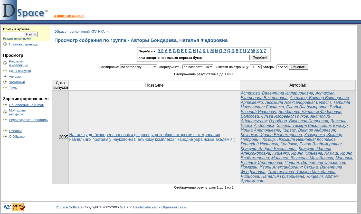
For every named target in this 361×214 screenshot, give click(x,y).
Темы (13, 88)
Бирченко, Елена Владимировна (297, 107)
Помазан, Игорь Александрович (271, 167)
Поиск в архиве (16, 29)
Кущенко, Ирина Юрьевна (297, 153)
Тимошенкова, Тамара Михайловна (301, 172)
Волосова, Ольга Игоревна (267, 116)
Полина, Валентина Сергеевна (314, 162)
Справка (15, 131)
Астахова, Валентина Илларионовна (277, 93)
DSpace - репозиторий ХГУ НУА (79, 31)
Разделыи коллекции (18, 63)
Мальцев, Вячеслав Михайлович (302, 158)
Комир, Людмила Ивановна (289, 139)
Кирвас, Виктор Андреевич (308, 130)
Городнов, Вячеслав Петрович (298, 121)
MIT (123, 207)
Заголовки (17, 82)
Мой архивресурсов (17, 112)
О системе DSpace (68, 16)
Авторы (15, 76)
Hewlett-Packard (145, 207)
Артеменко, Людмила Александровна (277, 102)
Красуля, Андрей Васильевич (268, 148)
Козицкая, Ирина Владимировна (271, 135)
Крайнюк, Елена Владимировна (310, 144)
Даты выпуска (20, 71)
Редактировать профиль (28, 120)
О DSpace (17, 136)
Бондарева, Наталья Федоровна (310, 111)
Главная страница (23, 44)
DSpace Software (69, 207)
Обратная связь (174, 207)
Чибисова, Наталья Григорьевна (272, 176)
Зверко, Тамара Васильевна (304, 125)
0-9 (161, 51)
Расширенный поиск (17, 38)
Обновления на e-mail (26, 105)
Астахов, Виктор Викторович (319, 98)
